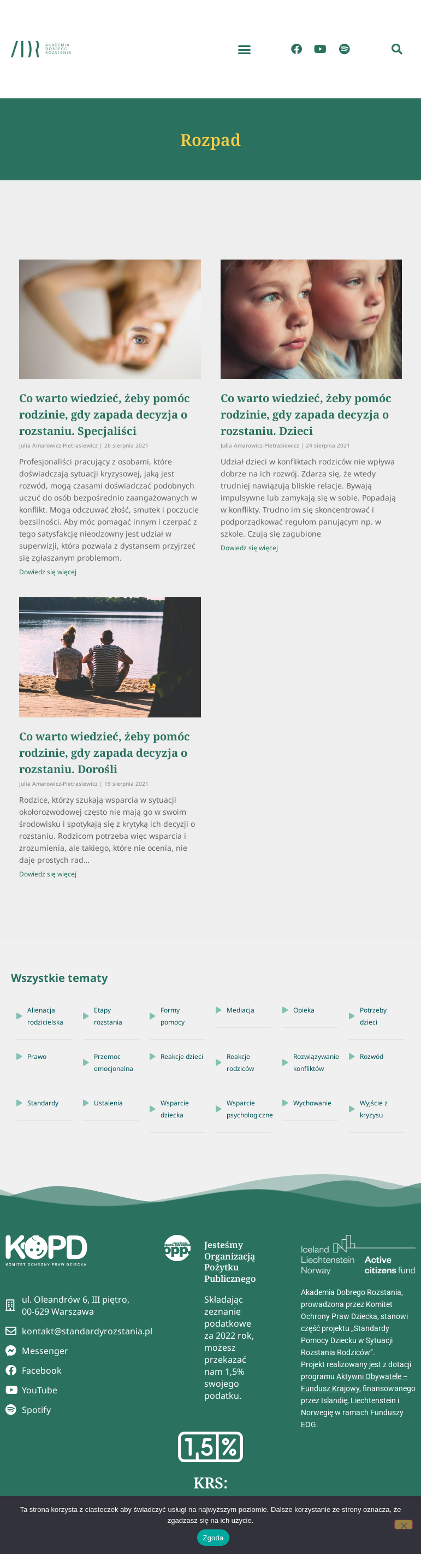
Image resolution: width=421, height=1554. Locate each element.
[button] (244, 49)
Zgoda (213, 1538)
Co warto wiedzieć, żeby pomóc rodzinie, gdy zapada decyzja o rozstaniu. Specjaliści (104, 414)
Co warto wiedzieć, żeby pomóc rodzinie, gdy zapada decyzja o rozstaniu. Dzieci (306, 414)
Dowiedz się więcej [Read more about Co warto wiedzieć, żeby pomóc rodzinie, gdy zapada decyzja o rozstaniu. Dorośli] (47, 874)
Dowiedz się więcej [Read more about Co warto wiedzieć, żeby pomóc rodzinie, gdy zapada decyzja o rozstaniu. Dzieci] (249, 547)
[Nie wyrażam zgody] (403, 1524)
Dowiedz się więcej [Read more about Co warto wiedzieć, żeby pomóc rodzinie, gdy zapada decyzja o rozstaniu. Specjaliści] (47, 571)
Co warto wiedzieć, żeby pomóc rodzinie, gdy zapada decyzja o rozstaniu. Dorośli (104, 752)
